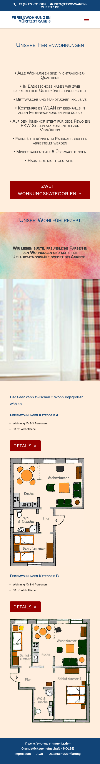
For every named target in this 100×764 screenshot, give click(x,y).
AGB (39, 753)
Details (22, 446)
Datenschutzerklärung (65, 753)
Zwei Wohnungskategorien (47, 190)
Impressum (23, 753)
